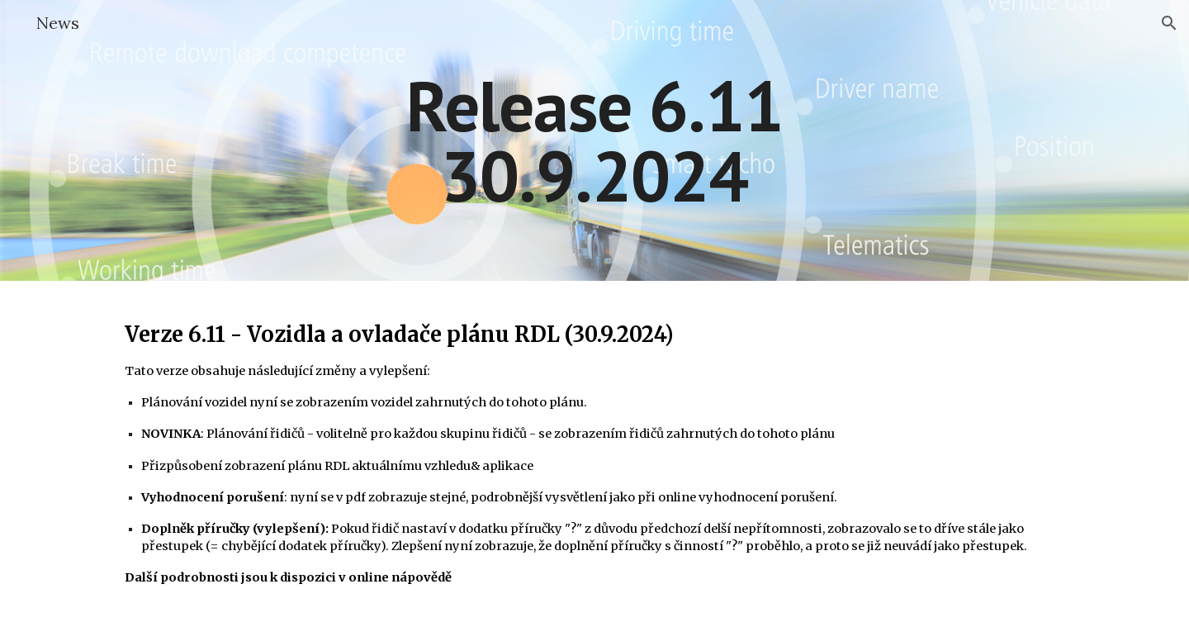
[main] (594, 141)
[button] (1169, 23)
